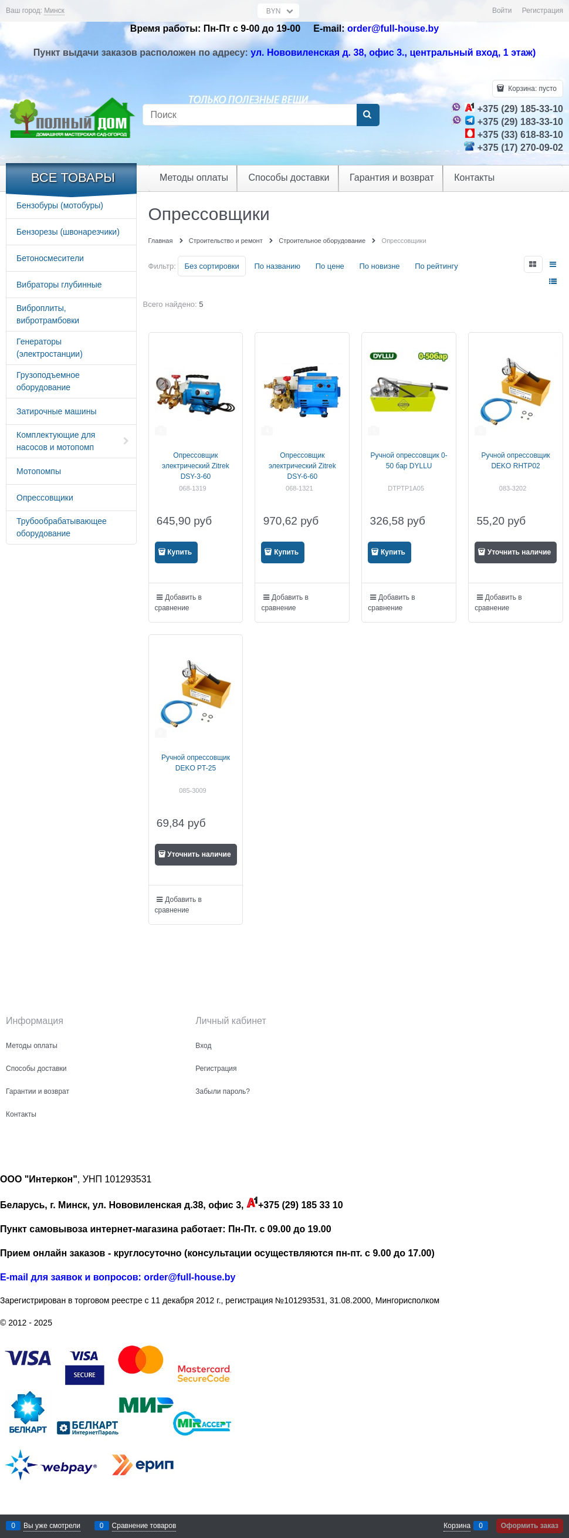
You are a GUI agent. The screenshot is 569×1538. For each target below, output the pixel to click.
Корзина (456, 1525)
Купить (179, 552)
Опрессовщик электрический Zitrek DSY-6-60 (302, 466)
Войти (502, 10)
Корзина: (531, 88)
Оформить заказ (529, 1526)
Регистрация (542, 10)
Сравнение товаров (144, 1525)
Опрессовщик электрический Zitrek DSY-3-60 (195, 466)
